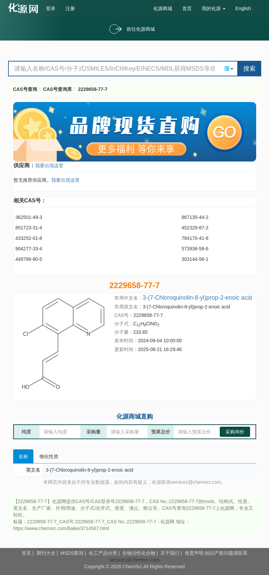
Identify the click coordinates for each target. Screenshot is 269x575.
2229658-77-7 (92, 89)
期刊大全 (45, 553)
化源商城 (162, 8)
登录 (50, 8)
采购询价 (234, 431)
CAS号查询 (25, 89)
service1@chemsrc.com (134, 559)
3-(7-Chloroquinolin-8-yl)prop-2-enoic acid (197, 297)
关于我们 (169, 553)
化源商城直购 (134, 416)
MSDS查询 (71, 553)
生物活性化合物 (138, 553)
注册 (70, 8)
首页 (187, 8)
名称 (23, 456)
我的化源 (213, 8)
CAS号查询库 (57, 89)
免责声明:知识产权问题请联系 (216, 553)
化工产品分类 (103, 553)
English (243, 8)
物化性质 (48, 456)
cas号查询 (24, 8)
